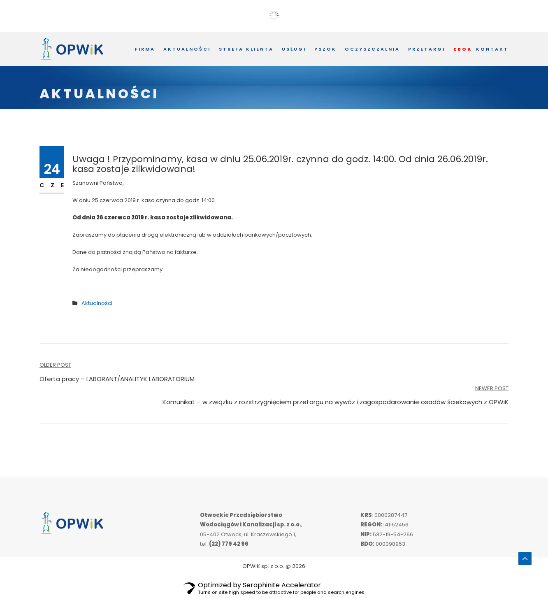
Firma (145, 49)
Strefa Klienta (246, 49)
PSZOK (325, 49)
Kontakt (492, 49)
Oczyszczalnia (372, 49)
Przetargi (426, 49)
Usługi (294, 49)
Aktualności (187, 49)
